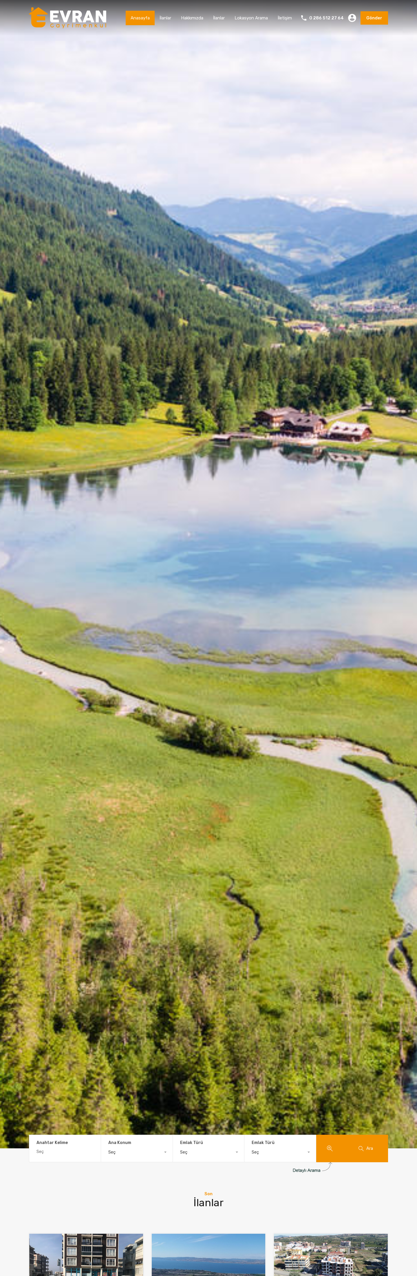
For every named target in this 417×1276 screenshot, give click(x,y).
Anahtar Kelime (52, 1143)
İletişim (285, 18)
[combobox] (137, 1152)
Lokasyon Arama (251, 18)
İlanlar (165, 18)
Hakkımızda (192, 18)
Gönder (374, 18)
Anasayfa (140, 18)
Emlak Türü (191, 1142)
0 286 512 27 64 (326, 18)
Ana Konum (119, 1142)
